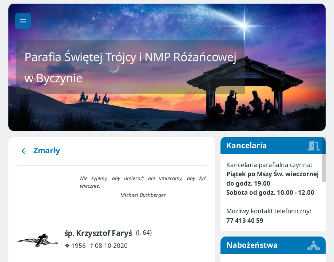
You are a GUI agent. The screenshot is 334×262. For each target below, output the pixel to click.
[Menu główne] (23, 21)
